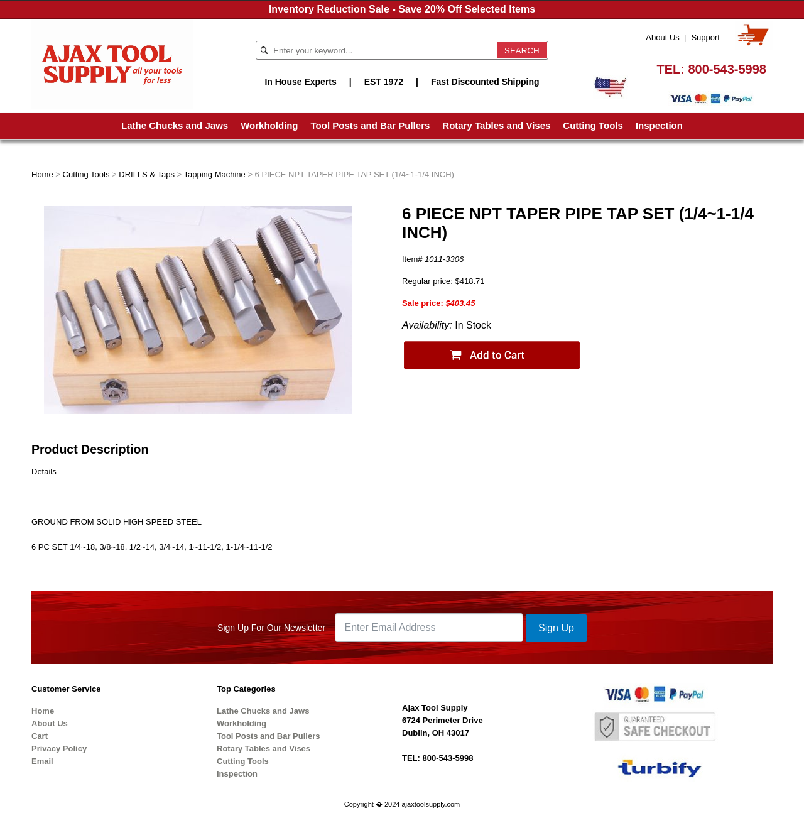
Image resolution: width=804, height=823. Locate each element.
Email (42, 761)
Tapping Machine (215, 174)
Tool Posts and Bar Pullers (370, 125)
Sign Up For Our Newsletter (271, 627)
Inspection (659, 125)
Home (42, 174)
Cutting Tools (593, 125)
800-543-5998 (727, 69)
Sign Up (556, 628)
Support (705, 37)
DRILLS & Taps (147, 174)
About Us (662, 37)
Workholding (269, 125)
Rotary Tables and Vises (496, 125)
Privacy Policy (59, 748)
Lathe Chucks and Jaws (174, 125)
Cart (39, 736)
